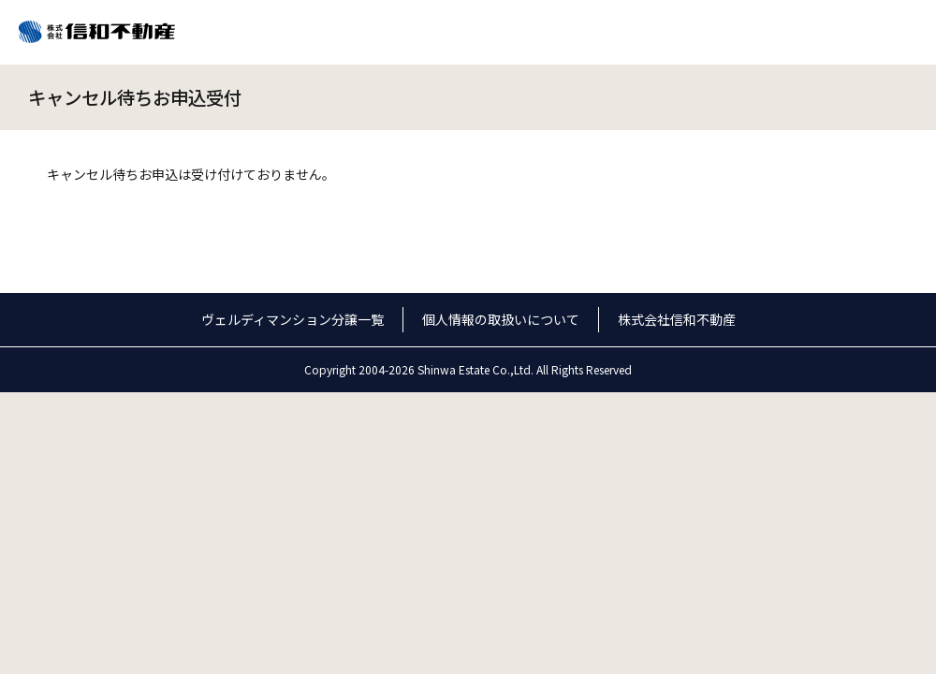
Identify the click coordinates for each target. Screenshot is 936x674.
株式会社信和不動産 (677, 319)
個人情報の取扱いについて (500, 319)
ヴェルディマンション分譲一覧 (292, 319)
